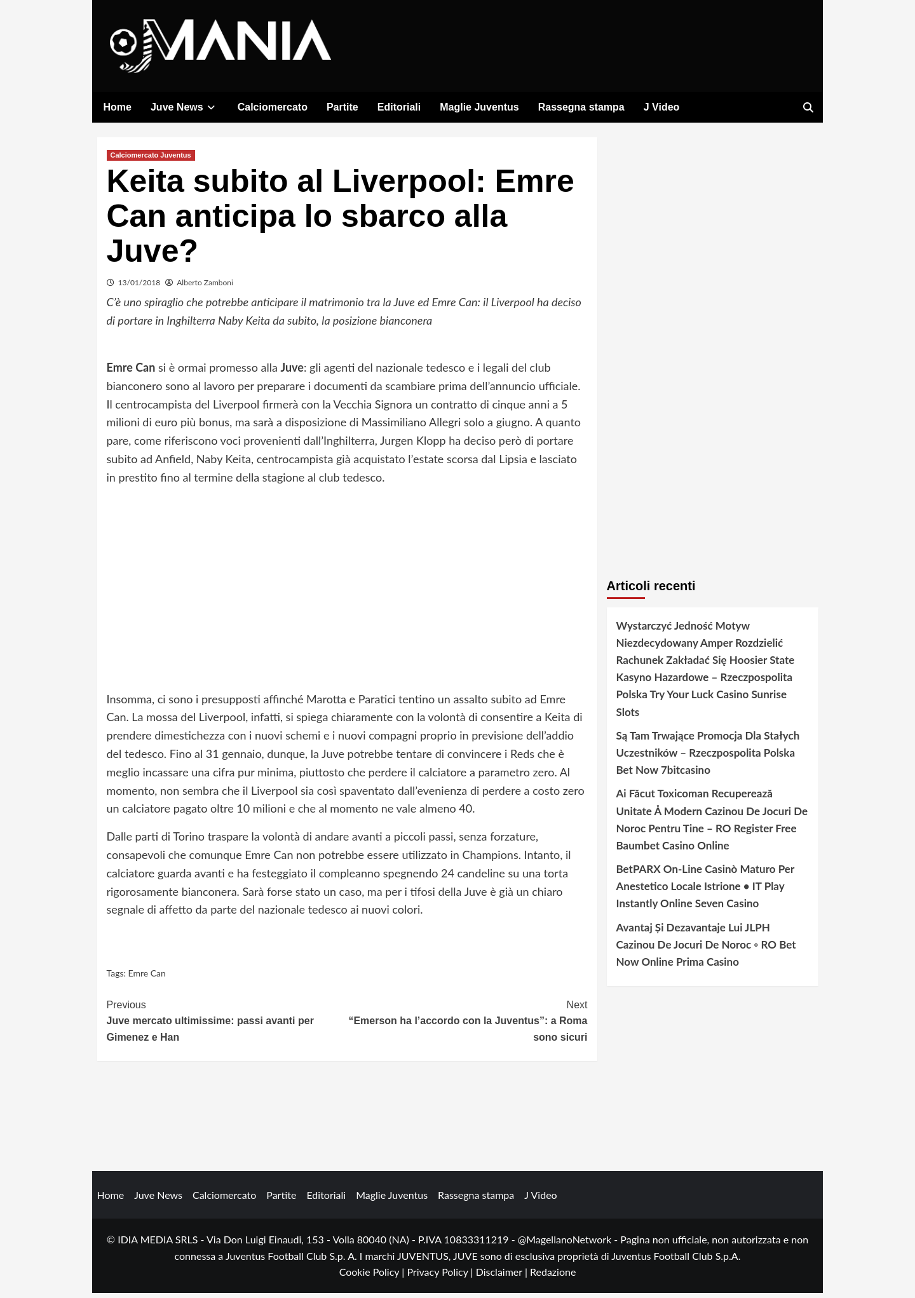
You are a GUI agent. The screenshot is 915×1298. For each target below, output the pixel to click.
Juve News (185, 107)
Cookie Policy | (373, 1277)
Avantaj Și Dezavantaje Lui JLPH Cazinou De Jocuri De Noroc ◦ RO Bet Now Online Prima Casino (706, 949)
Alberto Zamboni (205, 287)
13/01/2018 (139, 287)
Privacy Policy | (441, 1277)
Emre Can (147, 978)
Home (118, 107)
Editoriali (399, 107)
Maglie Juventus (479, 107)
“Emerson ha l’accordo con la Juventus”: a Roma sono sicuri (467, 1024)
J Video (662, 107)
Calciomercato (273, 107)
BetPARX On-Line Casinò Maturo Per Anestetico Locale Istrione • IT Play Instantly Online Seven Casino (705, 891)
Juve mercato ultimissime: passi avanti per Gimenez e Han (227, 1024)
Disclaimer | (503, 1277)
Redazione (553, 1277)
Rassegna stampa (581, 107)
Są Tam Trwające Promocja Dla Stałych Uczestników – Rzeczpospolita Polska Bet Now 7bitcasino (708, 757)
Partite (342, 107)
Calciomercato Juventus (151, 159)
